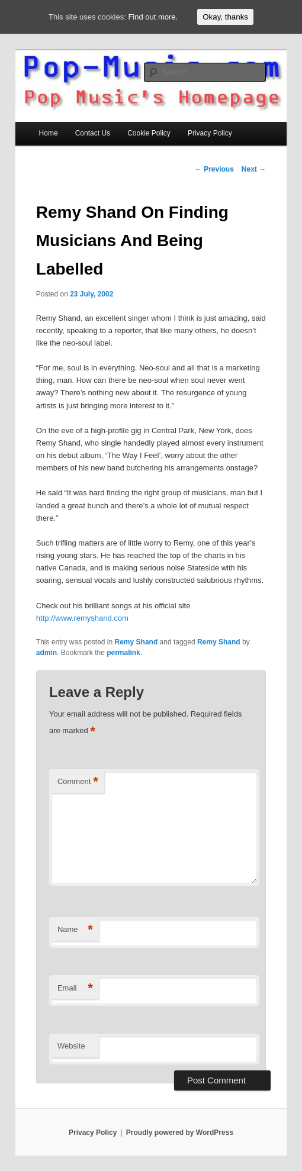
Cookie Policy (149, 133)
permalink (123, 653)
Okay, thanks (225, 16)
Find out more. (153, 16)
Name (75, 929)
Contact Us (92, 133)
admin (46, 653)
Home (48, 133)
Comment (77, 782)
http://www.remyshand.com (82, 618)
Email (75, 988)
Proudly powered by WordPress (179, 1132)
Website (71, 1045)
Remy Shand (136, 642)
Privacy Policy (210, 133)
